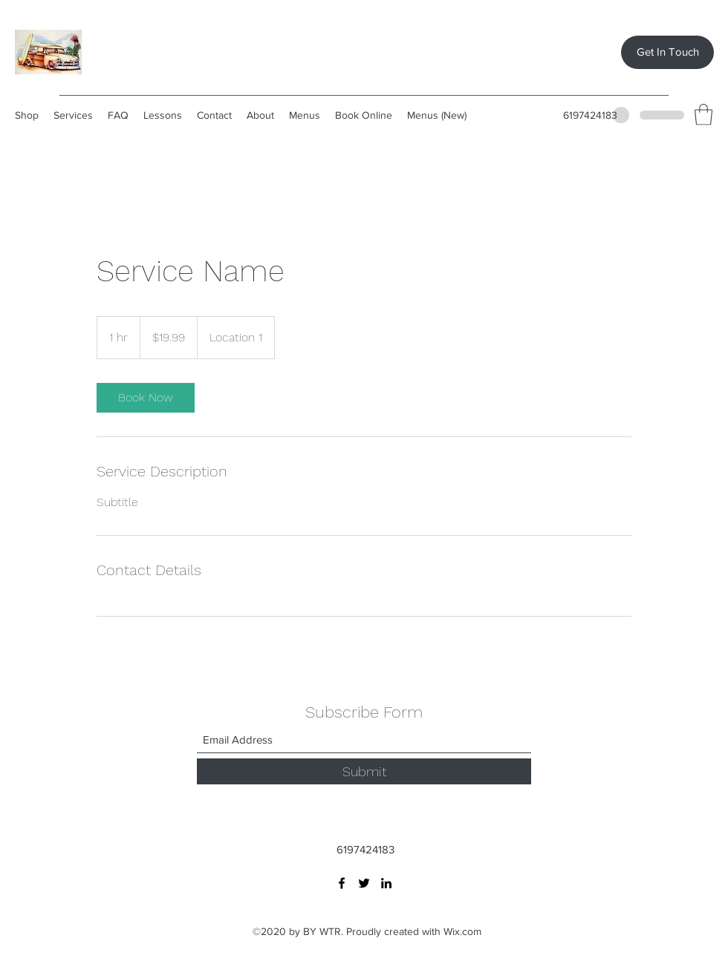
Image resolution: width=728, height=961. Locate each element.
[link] (146, 398)
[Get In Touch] (667, 52)
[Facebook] (341, 883)
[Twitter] (364, 883)
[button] (703, 114)
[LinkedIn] (386, 883)
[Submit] (364, 771)
